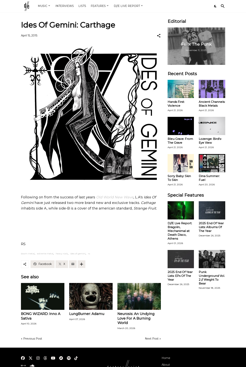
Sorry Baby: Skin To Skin (179, 178)
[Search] (222, 6)
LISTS (82, 6)
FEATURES (98, 6)
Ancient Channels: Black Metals (212, 103)
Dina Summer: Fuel (209, 178)
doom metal (28, 253)
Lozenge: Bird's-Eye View (210, 140)
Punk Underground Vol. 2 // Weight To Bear (212, 277)
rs (89, 253)
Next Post (152, 338)
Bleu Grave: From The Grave (180, 140)
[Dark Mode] (215, 6)
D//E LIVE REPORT (127, 6)
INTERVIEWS (64, 6)
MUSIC (42, 6)
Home (166, 358)
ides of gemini (78, 253)
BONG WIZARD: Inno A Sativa (40, 316)
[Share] (159, 35)
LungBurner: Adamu (86, 314)
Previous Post (32, 338)
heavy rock (62, 253)
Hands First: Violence (176, 103)
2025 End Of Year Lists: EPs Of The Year (180, 275)
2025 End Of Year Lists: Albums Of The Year (211, 227)
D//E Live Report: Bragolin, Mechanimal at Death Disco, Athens (180, 230)
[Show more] (81, 264)
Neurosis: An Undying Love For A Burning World (136, 318)
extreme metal (45, 253)
